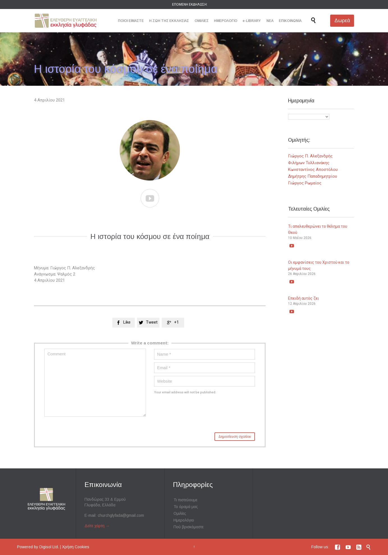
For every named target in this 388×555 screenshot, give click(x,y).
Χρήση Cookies (75, 547)
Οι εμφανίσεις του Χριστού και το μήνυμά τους (318, 265)
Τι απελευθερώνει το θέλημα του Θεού (317, 229)
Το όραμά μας (186, 506)
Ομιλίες (180, 513)
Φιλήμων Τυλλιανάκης (308, 162)
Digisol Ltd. (49, 547)
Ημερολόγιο (184, 520)
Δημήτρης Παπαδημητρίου (312, 176)
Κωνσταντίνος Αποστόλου (313, 169)
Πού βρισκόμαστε (189, 527)
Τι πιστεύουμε (185, 500)
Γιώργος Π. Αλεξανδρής (310, 156)
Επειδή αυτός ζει (303, 298)
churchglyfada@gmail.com (121, 515)
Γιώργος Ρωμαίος (304, 183)
